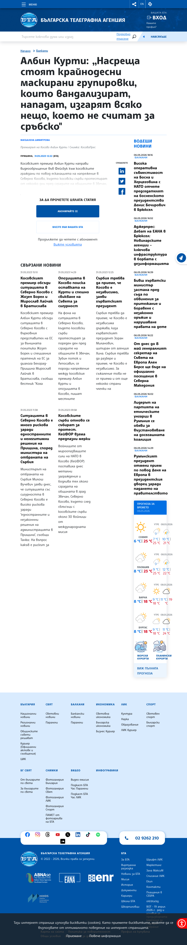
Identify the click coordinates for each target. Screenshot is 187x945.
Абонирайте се (68, 211)
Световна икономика (103, 715)
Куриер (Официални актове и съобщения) (28, 748)
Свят (49, 704)
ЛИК (124, 704)
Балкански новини (77, 715)
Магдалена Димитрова (35, 140)
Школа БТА (128, 901)
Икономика (105, 704)
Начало (26, 51)
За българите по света (30, 790)
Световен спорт (153, 715)
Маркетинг (153, 865)
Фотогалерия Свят (55, 790)
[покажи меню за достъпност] (182, 923)
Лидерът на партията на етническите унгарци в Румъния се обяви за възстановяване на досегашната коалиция (149, 421)
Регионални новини (28, 724)
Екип (149, 881)
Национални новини (28, 715)
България (28, 704)
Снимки (52, 770)
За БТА (125, 859)
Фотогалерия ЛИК (55, 799)
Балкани (42, 51)
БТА (123, 853)
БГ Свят (26, 770)
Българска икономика (103, 724)
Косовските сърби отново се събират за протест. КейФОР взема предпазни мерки (74, 427)
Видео (76, 770)
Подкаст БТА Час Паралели (79, 787)
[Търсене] (134, 36)
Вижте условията (68, 244)
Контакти (153, 887)
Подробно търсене (123, 36)
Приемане (74, 936)
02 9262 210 (147, 838)
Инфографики (107, 770)
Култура (126, 713)
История (127, 885)
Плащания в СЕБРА (154, 894)
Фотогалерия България (55, 781)
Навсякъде (158, 36)
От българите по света (30, 781)
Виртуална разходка (128, 866)
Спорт (151, 704)
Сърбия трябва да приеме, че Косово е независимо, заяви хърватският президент (110, 292)
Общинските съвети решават (29, 735)
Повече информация (105, 936)
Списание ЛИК (155, 876)
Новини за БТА (130, 874)
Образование (130, 724)
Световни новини (52, 715)
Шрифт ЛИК (154, 859)
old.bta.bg (152, 901)
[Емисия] (143, 36)
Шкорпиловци (130, 906)
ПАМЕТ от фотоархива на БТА (54, 818)
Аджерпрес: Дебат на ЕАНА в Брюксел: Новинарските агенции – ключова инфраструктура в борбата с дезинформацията (151, 245)
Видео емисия (80, 779)
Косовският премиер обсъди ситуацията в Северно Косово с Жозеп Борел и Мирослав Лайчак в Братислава (37, 292)
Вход (160, 18)
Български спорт (153, 724)
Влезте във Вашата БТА (67, 227)
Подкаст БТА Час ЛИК (79, 795)
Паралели (52, 722)
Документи (129, 890)
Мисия (125, 879)
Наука (125, 719)
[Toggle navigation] (29, 4)
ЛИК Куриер (129, 730)
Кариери (126, 895)
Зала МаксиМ (154, 870)
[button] (134, 4)
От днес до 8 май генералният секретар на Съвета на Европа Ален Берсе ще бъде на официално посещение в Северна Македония (150, 364)
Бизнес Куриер (105, 731)
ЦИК (23, 759)
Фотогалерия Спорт (55, 808)
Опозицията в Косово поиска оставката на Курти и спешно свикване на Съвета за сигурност (73, 292)
